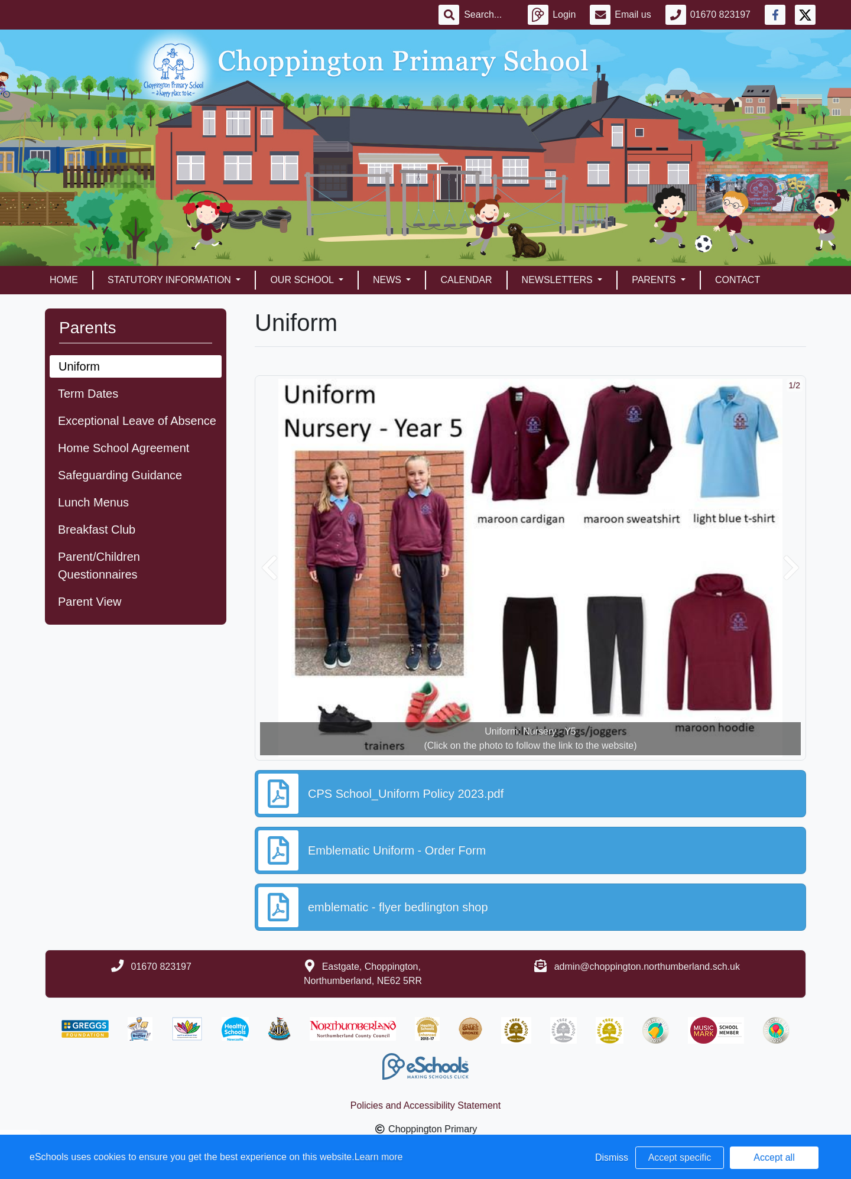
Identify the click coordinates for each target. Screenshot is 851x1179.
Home (64, 280)
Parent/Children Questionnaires (99, 565)
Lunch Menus (93, 502)
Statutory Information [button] (170, 280)
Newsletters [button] (558, 280)
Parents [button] (655, 280)
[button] (269, 568)
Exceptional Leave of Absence (137, 420)
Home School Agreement (123, 447)
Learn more (379, 1157)
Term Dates (88, 393)
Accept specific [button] (680, 1157)
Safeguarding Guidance (120, 475)
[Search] (488, 15)
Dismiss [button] (611, 1157)
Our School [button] (303, 280)
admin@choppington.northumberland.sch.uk (647, 967)
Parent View (89, 601)
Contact (737, 280)
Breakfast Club (96, 529)
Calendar (466, 280)
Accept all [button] (773, 1157)
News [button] (388, 280)
